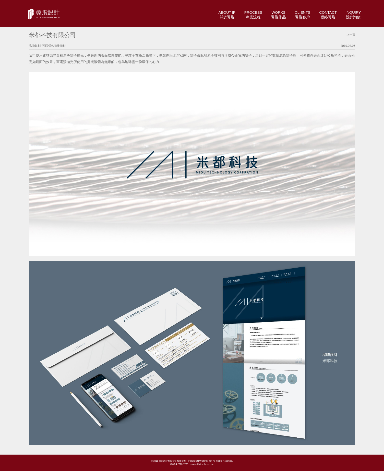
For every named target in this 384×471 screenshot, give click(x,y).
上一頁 (351, 35)
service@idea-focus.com (202, 464)
